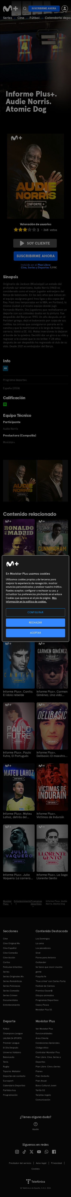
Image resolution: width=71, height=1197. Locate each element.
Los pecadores (43, 948)
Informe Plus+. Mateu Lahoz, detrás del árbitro (17, 815)
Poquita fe (41, 976)
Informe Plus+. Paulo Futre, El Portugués (17, 754)
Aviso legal (41, 1163)
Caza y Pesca (42, 1005)
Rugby (6, 1066)
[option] (23, 481)
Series (7, 18)
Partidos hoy (9, 1090)
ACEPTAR (35, 632)
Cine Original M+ (11, 943)
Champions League (13, 1033)
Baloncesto (8, 1057)
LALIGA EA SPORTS (12, 1038)
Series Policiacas (11, 986)
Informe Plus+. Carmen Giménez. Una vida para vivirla (52, 693)
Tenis (5, 1062)
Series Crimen (10, 995)
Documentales (10, 1000)
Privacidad (56, 1163)
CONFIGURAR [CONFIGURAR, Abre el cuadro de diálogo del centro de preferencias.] (35, 612)
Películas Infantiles (12, 967)
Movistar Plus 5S (44, 1009)
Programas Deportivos (47, 1000)
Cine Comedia (10, 953)
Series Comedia (11, 990)
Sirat (38, 953)
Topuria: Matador (12, 1071)
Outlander (41, 962)
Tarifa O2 (40, 1090)
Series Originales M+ (13, 976)
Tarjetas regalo (43, 1095)
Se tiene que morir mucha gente (49, 969)
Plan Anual (41, 1080)
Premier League (11, 1043)
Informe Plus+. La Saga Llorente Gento (52, 876)
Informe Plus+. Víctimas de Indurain (50, 815)
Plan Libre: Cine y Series (48, 1066)
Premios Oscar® (44, 990)
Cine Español (9, 948)
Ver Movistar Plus (44, 1028)
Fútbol (35, 18)
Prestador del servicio (20, 1163)
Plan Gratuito (42, 1076)
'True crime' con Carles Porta (51, 981)
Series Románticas (12, 981)
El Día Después (10, 1047)
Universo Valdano (12, 1052)
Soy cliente (35, 243)
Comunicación (43, 1099)
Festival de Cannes (45, 986)
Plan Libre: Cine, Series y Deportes (48, 1059)
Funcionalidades (44, 1033)
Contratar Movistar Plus (48, 1052)
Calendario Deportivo (14, 1085)
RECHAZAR (35, 622)
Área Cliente (42, 1038)
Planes (39, 1071)
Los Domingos (43, 938)
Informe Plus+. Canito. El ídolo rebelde (18, 693)
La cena (40, 943)
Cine (20, 18)
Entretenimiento (11, 1005)
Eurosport (8, 1080)
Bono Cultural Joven (46, 1085)
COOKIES (35, 1168)
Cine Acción (9, 957)
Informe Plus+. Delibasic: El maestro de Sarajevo (51, 754)
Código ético (42, 1047)
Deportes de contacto (14, 1076)
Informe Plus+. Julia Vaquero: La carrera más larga (16, 876)
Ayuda (35, 1126)
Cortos (6, 962)
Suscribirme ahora (44, 8)
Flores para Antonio (46, 957)
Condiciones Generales (47, 1043)
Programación (10, 1095)
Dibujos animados (45, 995)
